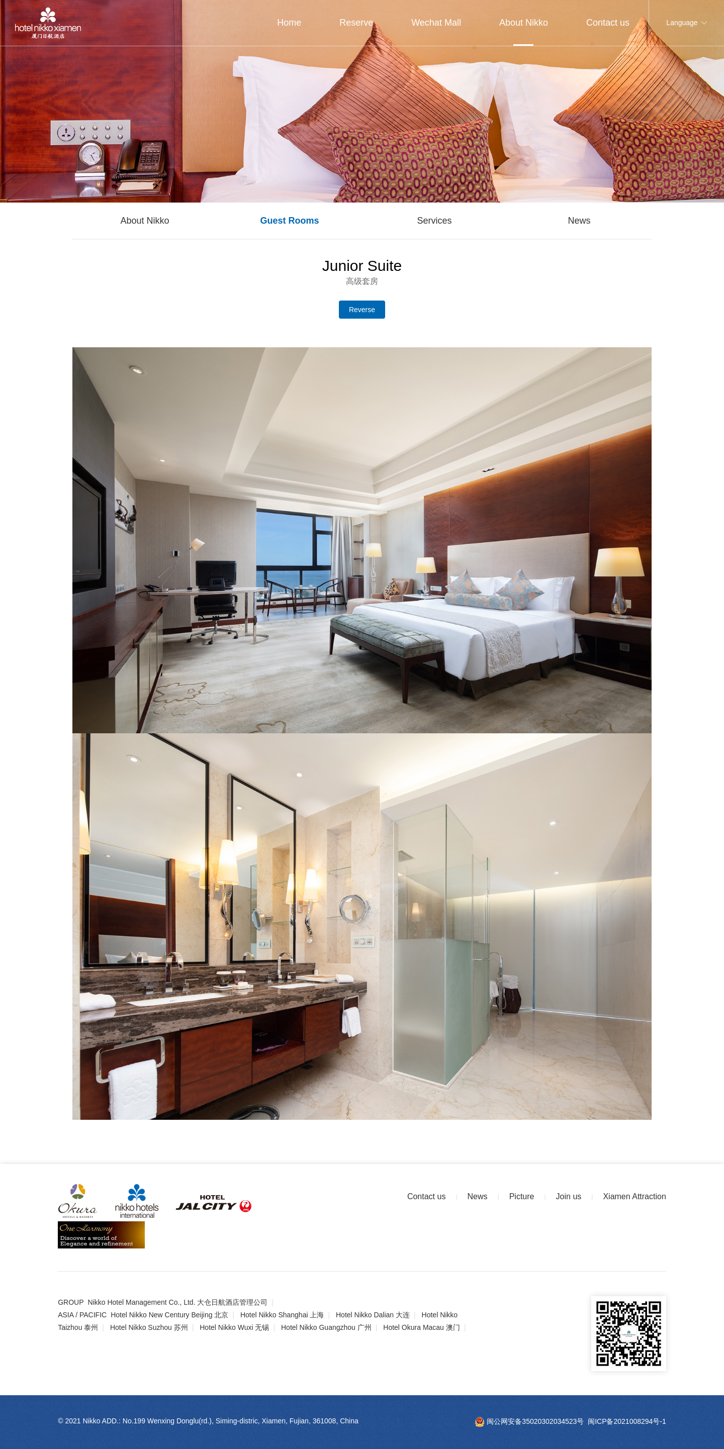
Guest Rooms (289, 221)
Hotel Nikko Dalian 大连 (373, 1315)
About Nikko (523, 23)
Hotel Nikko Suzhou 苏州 (149, 1327)
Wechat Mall (436, 23)
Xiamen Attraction (634, 1196)
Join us (569, 1196)
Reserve (356, 23)
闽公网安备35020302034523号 (529, 1421)
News (579, 221)
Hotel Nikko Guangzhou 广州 (326, 1327)
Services (434, 221)
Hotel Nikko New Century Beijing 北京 (169, 1315)
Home (289, 23)
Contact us (607, 23)
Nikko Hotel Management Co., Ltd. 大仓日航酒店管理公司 (178, 1302)
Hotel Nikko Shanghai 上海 (282, 1315)
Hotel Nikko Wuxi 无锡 (234, 1327)
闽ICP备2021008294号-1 (627, 1421)
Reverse (362, 310)
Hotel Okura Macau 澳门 (421, 1327)
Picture (521, 1196)
